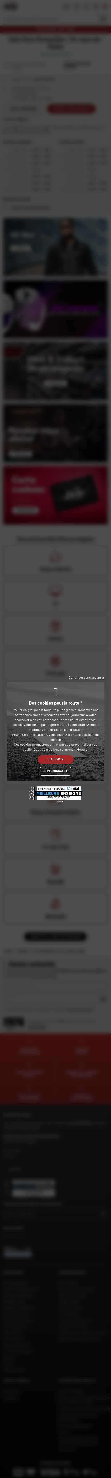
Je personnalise (55, 771)
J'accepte (56, 759)
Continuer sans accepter (86, 677)
